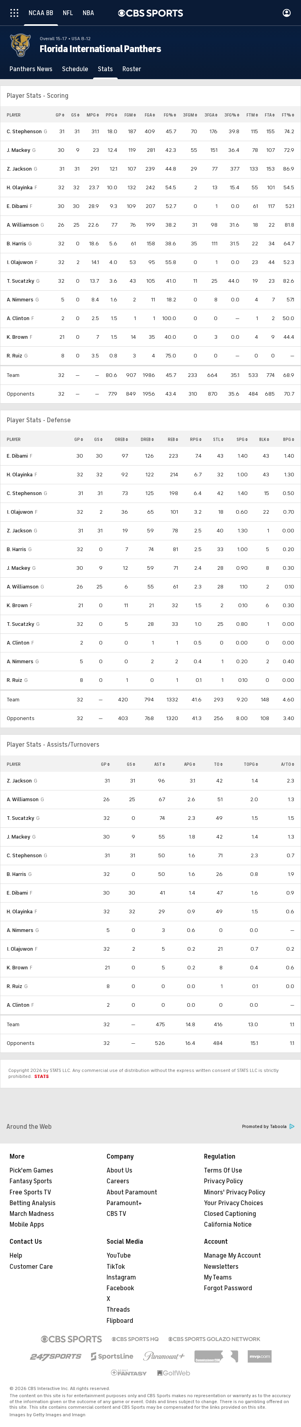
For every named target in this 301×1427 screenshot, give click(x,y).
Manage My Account (232, 1256)
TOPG (251, 764)
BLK (264, 439)
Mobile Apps (27, 1225)
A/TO (287, 764)
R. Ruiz (14, 355)
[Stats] (105, 69)
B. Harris (16, 243)
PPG (111, 115)
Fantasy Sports (31, 1181)
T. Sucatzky (20, 281)
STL (218, 439)
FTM (252, 115)
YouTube (119, 1256)
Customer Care (31, 1267)
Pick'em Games (31, 1171)
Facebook (120, 1288)
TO (218, 764)
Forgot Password (228, 1288)
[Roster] (132, 69)
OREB (121, 439)
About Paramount (132, 1192)
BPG (288, 439)
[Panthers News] (31, 69)
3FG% (231, 115)
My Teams (218, 1277)
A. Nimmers (20, 299)
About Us (119, 1171)
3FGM (190, 115)
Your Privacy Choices (233, 1203)
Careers (118, 1181)
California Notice (228, 1225)
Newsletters (221, 1267)
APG (189, 764)
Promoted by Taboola (268, 1126)
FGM (130, 115)
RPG (196, 439)
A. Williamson (23, 224)
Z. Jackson (19, 168)
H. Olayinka (20, 187)
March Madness (32, 1214)
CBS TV (116, 1214)
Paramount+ (124, 1203)
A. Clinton (18, 318)
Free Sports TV (30, 1192)
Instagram (121, 1277)
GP (60, 115)
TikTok (116, 1267)
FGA (150, 115)
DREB (147, 439)
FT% (288, 115)
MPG (93, 115)
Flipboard (120, 1321)
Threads (118, 1310)
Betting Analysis (33, 1203)
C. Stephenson (24, 131)
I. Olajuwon (20, 262)
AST (159, 764)
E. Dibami (17, 206)
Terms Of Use (223, 1171)
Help (16, 1256)
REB (173, 439)
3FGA (210, 115)
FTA (270, 115)
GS (75, 115)
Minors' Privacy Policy (234, 1192)
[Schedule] (75, 69)
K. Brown (17, 337)
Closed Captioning (230, 1214)
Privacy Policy (223, 1181)
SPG (242, 439)
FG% (170, 115)
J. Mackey (18, 150)
